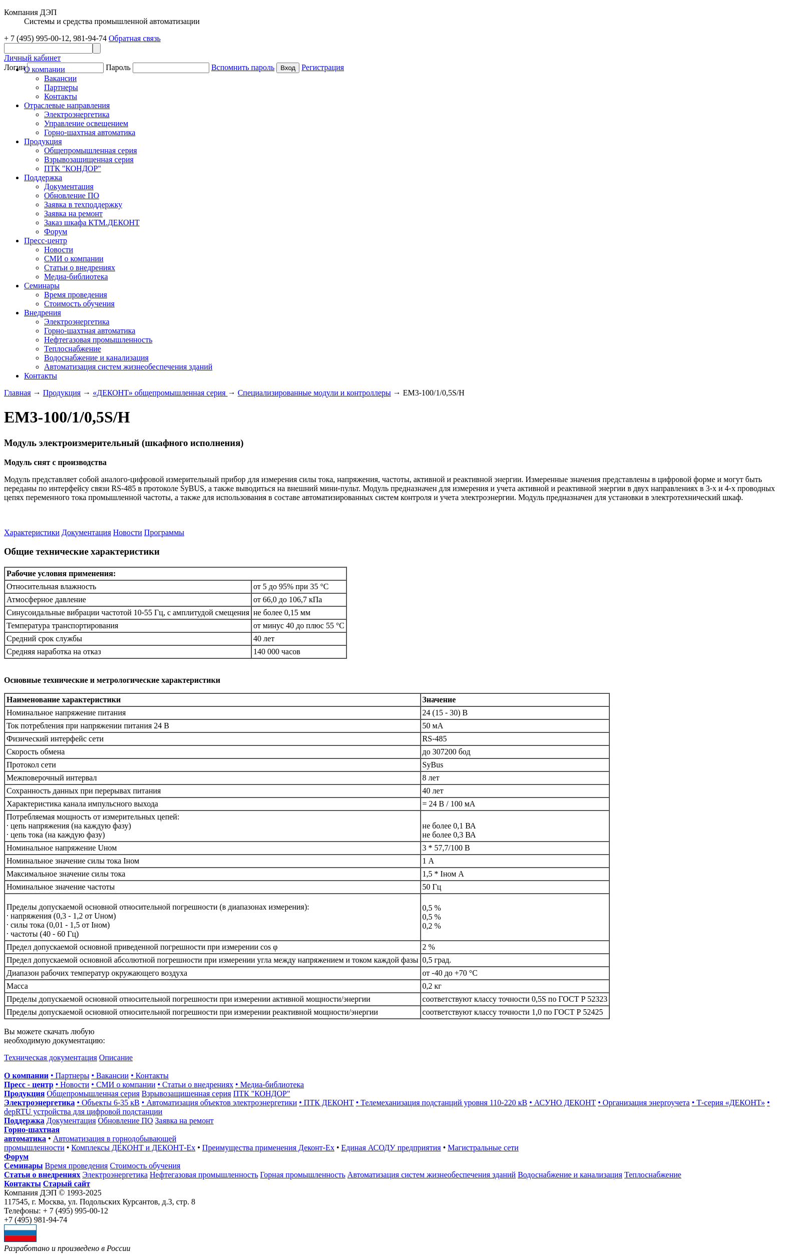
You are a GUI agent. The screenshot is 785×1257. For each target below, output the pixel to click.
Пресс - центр (29, 1084)
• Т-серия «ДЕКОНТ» (728, 1102)
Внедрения (42, 312)
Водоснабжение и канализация (96, 357)
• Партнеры (70, 1075)
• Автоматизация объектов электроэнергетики (219, 1102)
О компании (44, 69)
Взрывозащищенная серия (89, 159)
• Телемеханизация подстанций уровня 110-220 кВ (441, 1102)
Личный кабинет (32, 58)
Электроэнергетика (77, 114)
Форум (55, 231)
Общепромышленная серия (90, 150)
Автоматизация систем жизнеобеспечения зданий (128, 366)
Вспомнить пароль (242, 67)
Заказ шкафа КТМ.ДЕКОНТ (92, 222)
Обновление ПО (71, 195)
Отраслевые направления (67, 105)
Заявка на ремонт (73, 213)
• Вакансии (110, 1075)
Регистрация (322, 67)
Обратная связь (135, 38)
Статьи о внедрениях (79, 267)
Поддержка (43, 177)
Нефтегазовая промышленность (98, 339)
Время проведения (75, 294)
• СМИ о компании (123, 1084)
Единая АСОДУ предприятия (391, 1147)
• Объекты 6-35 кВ (108, 1102)
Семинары (23, 1165)
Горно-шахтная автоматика (89, 132)
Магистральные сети (483, 1147)
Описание (116, 1057)
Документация (69, 186)
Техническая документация (50, 1057)
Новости (58, 249)
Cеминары (42, 285)
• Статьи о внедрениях (196, 1084)
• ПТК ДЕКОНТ (326, 1102)
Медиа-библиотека (76, 276)
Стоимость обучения (79, 303)
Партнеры (61, 87)
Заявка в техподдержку (83, 204)
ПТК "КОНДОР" (72, 168)
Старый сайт (66, 1183)
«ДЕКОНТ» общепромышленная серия (160, 392)
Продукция (43, 141)
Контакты (60, 96)
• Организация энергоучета (643, 1102)
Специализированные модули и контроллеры (314, 392)
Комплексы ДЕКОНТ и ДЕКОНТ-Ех (133, 1147)
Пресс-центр (45, 240)
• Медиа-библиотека (269, 1084)
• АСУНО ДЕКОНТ (562, 1102)
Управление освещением (86, 123)
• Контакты (150, 1075)
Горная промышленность (302, 1174)
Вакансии (60, 78)
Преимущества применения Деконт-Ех (268, 1147)
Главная (17, 392)
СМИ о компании (74, 258)
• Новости (73, 1084)
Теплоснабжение (72, 348)
